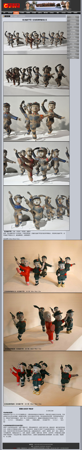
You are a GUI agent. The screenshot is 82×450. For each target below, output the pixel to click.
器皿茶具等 (73, 50)
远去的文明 (73, 23)
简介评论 (10, 12)
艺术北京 (64, 12)
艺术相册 (34, 12)
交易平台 (40, 12)
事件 (73, 27)
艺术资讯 (22, 12)
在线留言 (75, 12)
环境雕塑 (73, 30)
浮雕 (73, 47)
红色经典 (73, 17)
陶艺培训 (46, 12)
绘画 (73, 57)
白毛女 (55, 420)
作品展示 (16, 12)
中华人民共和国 (16, 414)
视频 (58, 12)
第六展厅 (73, 33)
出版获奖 (28, 12)
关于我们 (69, 12)
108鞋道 (73, 54)
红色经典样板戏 (73, 40)
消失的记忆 (73, 20)
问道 (73, 43)
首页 (4, 12)
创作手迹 (73, 37)
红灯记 (10, 420)
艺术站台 (52, 12)
